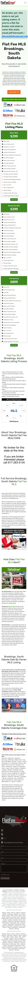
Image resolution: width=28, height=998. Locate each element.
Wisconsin (11, 928)
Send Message (5, 878)
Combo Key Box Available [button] (9, 168)
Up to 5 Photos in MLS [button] (8, 144)
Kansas (3, 917)
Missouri (5, 920)
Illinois (15, 915)
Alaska (8, 912)
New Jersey (10, 921)
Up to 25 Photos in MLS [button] (8, 217)
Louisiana (14, 917)
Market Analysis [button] (6, 190)
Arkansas (18, 912)
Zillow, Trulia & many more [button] (9, 166)
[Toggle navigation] (25, 2)
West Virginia (22, 927)
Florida (23, 914)
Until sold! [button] (5, 292)
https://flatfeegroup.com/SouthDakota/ (13, 842)
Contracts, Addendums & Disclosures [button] (11, 155)
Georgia (4, 915)
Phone (2, 857)
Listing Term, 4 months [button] (8, 147)
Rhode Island (18, 924)
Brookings (22, 890)
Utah (24, 925)
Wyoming (17, 928)
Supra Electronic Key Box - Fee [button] (10, 171)
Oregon (5, 924)
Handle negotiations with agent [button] (10, 195)
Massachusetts (5, 918)
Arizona (13, 912)
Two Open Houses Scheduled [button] (9, 176)
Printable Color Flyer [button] (7, 319)
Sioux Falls (5, 890)
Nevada (20, 920)
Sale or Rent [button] (5, 141)
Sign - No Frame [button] (6, 185)
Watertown (4, 891)
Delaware (16, 914)
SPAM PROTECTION (5, 874)
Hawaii (8, 915)
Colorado (4, 914)
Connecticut (10, 914)
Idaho (12, 915)
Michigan (11, 918)
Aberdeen (16, 890)
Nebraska (15, 920)
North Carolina (5, 922)
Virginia (9, 927)
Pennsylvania (11, 924)
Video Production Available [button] (9, 182)
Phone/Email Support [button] (8, 157)
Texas (21, 925)
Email (2, 851)
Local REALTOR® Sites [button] (8, 163)
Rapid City (11, 890)
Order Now (14, 92)
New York (23, 921)
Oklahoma (22, 922)
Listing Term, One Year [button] (8, 219)
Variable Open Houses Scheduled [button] (10, 322)
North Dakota (13, 922)
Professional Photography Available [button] (11, 179)
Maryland (23, 917)
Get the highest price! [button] (8, 187)
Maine (18, 917)
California (23, 912)
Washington (15, 927)
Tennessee (16, 925)
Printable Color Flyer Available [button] (10, 174)
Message (3, 863)
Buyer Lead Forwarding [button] (8, 160)
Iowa (24, 915)
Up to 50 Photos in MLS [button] (8, 289)
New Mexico (17, 921)
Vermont (5, 927)
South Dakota (10, 925)
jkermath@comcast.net (15, 36)
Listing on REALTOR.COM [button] (8, 152)
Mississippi (23, 918)
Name (2, 845)
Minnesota (17, 918)
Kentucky (8, 917)
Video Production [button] (7, 327)
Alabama (4, 912)
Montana (10, 920)
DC (20, 914)
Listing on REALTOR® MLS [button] (9, 149)
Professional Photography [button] (9, 325)
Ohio (18, 922)
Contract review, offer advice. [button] (9, 193)
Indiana (20, 915)
